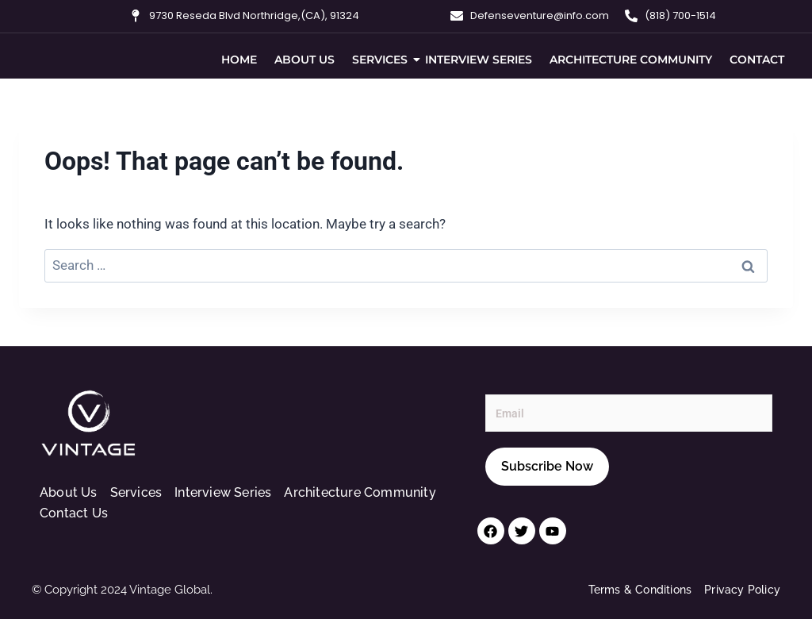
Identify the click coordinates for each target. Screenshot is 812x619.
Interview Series (478, 59)
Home (239, 59)
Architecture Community (631, 59)
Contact (757, 59)
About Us (304, 59)
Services (382, 59)
